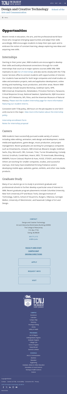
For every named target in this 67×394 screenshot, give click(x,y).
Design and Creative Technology (25, 9)
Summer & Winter (33, 349)
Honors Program (34, 345)
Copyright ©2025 (6, 378)
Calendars (33, 317)
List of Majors (33, 335)
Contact (3, 381)
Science (33, 372)
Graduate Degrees (33, 340)
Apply (52, 3)
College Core (33, 342)
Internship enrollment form (14, 120)
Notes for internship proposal (15, 123)
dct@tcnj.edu (33, 239)
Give (60, 3)
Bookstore (33, 315)
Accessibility (20, 381)
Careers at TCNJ (11, 381)
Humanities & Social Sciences (33, 367)
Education (33, 360)
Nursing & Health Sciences (33, 370)
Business (33, 358)
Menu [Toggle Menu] (5, 17)
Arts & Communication (33, 355)
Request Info (34, 271)
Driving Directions (33, 254)
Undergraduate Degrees (33, 337)
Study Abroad (34, 347)
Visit (56, 3)
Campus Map (33, 251)
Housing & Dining (33, 324)
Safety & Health (33, 329)
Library (33, 327)
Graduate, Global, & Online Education (34, 365)
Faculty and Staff (33, 248)
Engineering (33, 362)
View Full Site (4, 390)
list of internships (25, 72)
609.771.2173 (33, 237)
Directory (33, 322)
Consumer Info (29, 381)
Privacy (37, 381)
